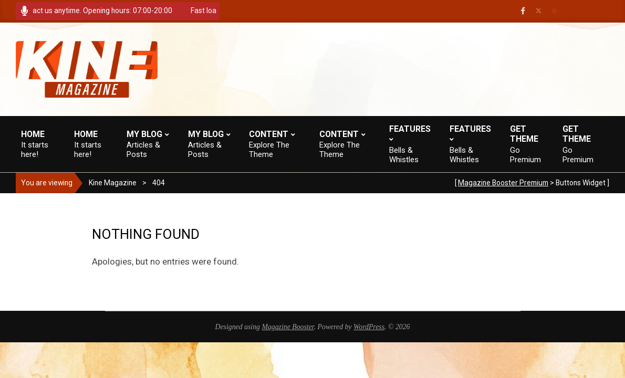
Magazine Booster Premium (503, 182)
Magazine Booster (288, 327)
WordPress (368, 327)
